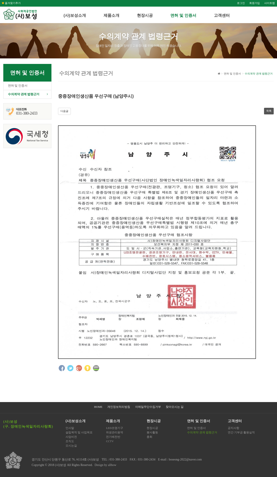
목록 (269, 110)
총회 (149, 436)
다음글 (64, 111)
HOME (98, 406)
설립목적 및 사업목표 (79, 432)
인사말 (70, 428)
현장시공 (145, 15)
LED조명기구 (114, 428)
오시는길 (71, 445)
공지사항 (233, 428)
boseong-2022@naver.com (185, 459)
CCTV (110, 441)
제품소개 (111, 15)
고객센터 (222, 15)
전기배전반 (113, 436)
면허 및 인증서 (183, 15)
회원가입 (254, 3)
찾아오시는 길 (175, 406)
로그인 (241, 3)
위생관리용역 (114, 432)
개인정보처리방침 (118, 406)
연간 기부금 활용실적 (241, 432)
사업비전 (71, 436)
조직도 (70, 441)
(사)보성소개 (75, 15)
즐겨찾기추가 (11, 3)
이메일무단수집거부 (148, 406)
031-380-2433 (118, 459)
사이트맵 (269, 3)
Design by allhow (105, 465)
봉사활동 (152, 432)
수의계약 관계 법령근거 (23, 94)
